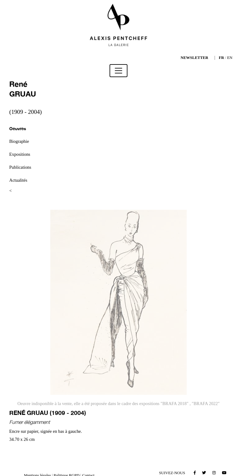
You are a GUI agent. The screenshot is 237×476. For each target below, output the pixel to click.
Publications (20, 167)
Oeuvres (17, 128)
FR (221, 58)
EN (229, 58)
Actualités (18, 180)
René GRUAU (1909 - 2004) (47, 412)
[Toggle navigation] (118, 70)
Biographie (19, 141)
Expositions (19, 154)
